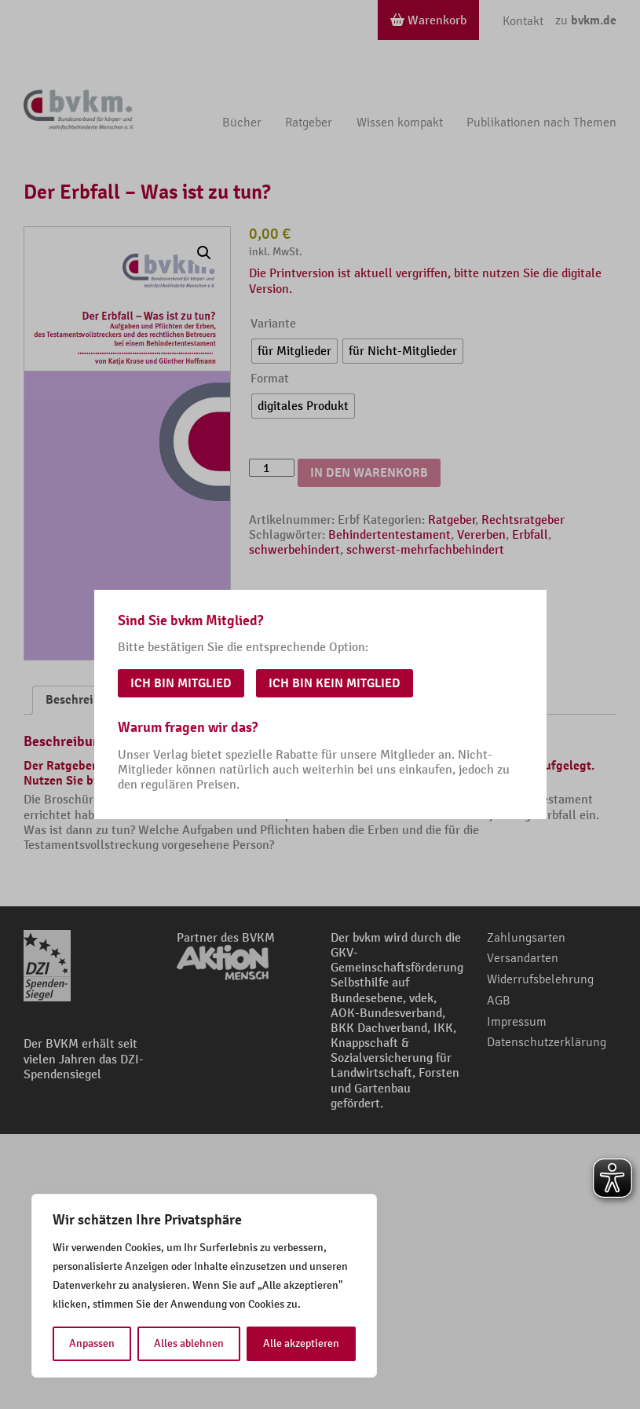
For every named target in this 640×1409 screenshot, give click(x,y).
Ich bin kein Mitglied (334, 683)
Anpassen (92, 1343)
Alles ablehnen (189, 1343)
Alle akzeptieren (301, 1343)
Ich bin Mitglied (181, 683)
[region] (204, 1286)
